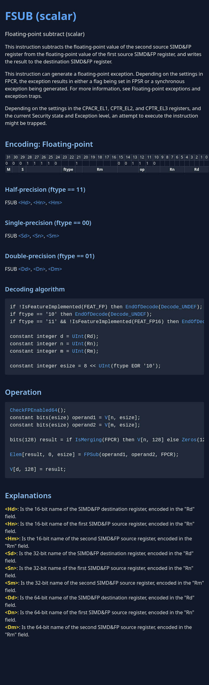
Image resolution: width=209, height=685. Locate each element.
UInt (78, 336)
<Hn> (39, 202)
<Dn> (39, 269)
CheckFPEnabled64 (33, 410)
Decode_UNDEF (179, 307)
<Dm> (55, 269)
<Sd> (24, 235)
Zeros (189, 440)
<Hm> (55, 202)
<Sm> (52, 235)
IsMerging (88, 440)
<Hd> (24, 202)
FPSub (91, 455)
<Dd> (24, 269)
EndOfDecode (141, 307)
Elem (16, 455)
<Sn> (38, 235)
